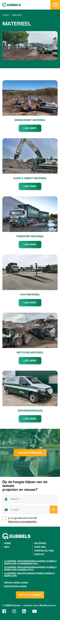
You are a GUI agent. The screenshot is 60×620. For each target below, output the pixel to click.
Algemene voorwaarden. (22, 521)
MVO (6, 547)
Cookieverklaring (15, 586)
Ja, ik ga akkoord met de (33, 519)
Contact (39, 554)
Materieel (40, 543)
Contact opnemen (30, 453)
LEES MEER (30, 128)
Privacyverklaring (16, 583)
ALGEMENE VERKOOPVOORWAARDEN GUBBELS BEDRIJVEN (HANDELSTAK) (30, 568)
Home (7, 543)
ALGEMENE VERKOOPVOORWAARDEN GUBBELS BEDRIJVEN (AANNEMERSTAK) (30, 562)
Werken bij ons (44, 551)
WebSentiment (47, 605)
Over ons (40, 547)
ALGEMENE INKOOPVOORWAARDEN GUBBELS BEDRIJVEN (29, 574)
